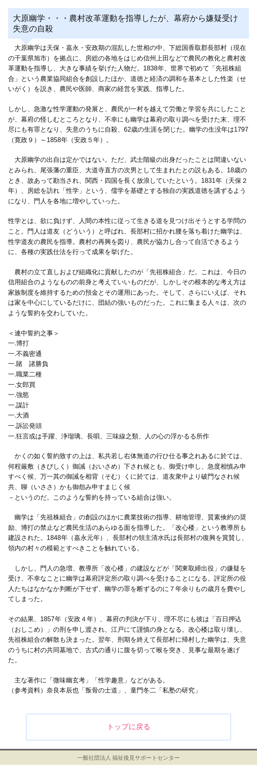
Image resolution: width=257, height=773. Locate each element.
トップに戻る (128, 727)
